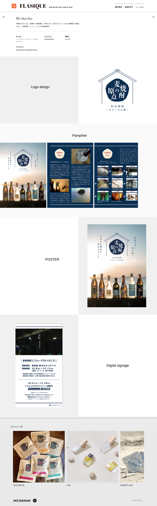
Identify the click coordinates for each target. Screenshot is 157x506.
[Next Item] (134, 175)
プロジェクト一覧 (16, 426)
